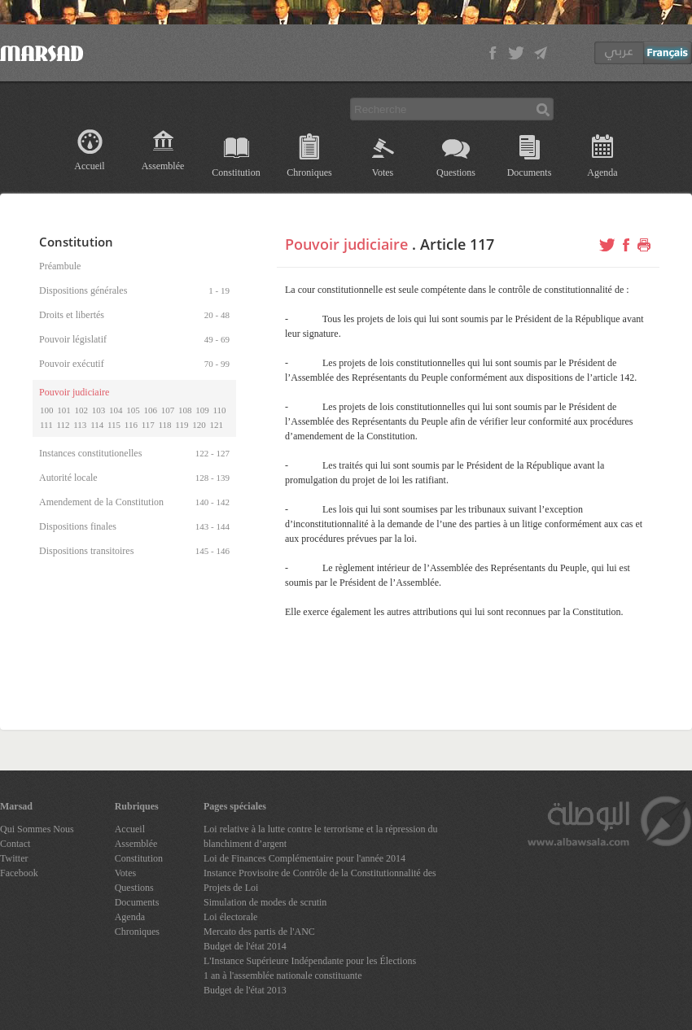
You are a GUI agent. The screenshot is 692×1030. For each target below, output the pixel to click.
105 (133, 410)
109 (202, 410)
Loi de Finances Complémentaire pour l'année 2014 (304, 858)
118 (165, 425)
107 (168, 410)
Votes (382, 172)
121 (216, 425)
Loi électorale (230, 917)
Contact (15, 843)
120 (199, 425)
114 (96, 425)
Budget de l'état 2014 (245, 946)
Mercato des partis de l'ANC (259, 931)
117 (148, 425)
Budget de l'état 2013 (245, 990)
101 (64, 410)
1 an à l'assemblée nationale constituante (282, 975)
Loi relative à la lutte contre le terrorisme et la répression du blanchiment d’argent (321, 836)
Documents (529, 172)
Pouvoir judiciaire (346, 244)
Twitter (14, 858)
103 (99, 410)
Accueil (89, 166)
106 (151, 410)
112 (62, 425)
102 (82, 410)
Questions (455, 172)
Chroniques (309, 172)
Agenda (602, 172)
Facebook (19, 873)
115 (113, 425)
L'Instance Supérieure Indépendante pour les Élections (310, 961)
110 (219, 410)
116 (131, 425)
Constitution (236, 172)
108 (185, 410)
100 (47, 410)
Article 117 (457, 244)
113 (79, 425)
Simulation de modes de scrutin (265, 902)
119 (181, 425)
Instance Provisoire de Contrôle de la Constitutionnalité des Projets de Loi (320, 880)
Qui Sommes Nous (37, 829)
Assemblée (163, 166)
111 (46, 425)
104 (116, 410)
